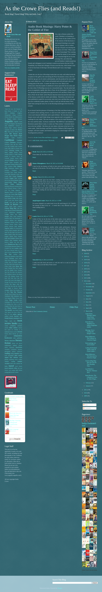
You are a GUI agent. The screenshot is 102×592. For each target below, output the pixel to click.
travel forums (18, 366)
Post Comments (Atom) (40, 311)
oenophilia (7, 349)
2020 (85, 256)
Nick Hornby (18, 226)
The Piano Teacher (13, 282)
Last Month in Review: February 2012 (91, 370)
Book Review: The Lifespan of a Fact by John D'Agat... (91, 377)
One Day (10, 232)
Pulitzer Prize (8, 240)
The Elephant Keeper (13, 276)
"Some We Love (9, 109)
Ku (17, 202)
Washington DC (8, 302)
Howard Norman (12, 188)
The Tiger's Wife (14, 284)
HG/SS (6, 180)
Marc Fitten (13, 216)
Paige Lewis (13, 407)
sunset (11, 363)
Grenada (19, 176)
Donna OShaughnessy (39, 163)
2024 (85, 253)
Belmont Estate (18, 131)
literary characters (10, 340)
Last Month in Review (13, 203)
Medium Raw (13, 220)
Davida (20, 154)
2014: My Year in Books (92, 143)
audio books (36, 140)
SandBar (16, 248)
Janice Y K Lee (14, 196)
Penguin (6, 236)
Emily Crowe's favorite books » (89, 571)
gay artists (19, 333)
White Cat (19, 306)
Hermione (7, 186)
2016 (85, 269)
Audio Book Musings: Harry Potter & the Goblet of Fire (90, 316)
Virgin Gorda (13, 300)
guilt (6, 336)
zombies (17, 372)
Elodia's (12, 160)
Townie (7, 294)
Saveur (8, 250)
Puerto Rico (19, 238)
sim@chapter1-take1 (39, 200)
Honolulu (16, 186)
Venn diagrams (8, 298)
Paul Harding (19, 234)
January (88, 386)
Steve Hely (9, 264)
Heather (35, 177)
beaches (16, 316)
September (89, 293)
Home (52, 307)
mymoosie (11, 347)
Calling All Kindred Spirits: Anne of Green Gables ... (91, 349)
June (87, 302)
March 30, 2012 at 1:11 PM (53, 200)
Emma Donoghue (14, 162)
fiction (20, 332)
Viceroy (17, 298)
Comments (87, 408)
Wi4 (6, 308)
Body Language (14, 429)
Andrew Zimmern (17, 119)
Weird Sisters (16, 302)
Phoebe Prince (13, 236)
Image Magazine (15, 190)
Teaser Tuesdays (18, 270)
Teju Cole (7, 272)
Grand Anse (8, 176)
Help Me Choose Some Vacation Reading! (92, 78)
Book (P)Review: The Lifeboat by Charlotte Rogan (90, 338)
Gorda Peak (19, 174)
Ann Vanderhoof (9, 125)
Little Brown (8, 210)
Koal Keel (12, 202)
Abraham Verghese (16, 113)
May (87, 305)
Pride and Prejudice (10, 238)
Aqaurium (7, 129)
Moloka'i (12, 222)
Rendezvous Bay (13, 244)
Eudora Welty (18, 164)
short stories (18, 355)
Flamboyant (11, 168)
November (89, 286)
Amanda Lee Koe (14, 400)
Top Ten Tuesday (16, 292)
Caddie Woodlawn (16, 137)
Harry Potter (18, 182)
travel (11, 366)
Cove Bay (7, 146)
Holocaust (12, 186)
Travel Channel (12, 294)
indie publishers (17, 338)
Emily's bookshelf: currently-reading (15, 396)
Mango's (7, 216)
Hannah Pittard (18, 180)
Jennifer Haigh (11, 198)
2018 (85, 262)
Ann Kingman (11, 123)
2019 (85, 259)
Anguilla (9, 121)
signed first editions (11, 357)
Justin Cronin (8, 200)
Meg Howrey (13, 431)
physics (14, 351)
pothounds (19, 351)
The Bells (12, 272)
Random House (17, 240)
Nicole (34, 152)
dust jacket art (9, 329)
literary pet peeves (17, 343)
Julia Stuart (19, 198)
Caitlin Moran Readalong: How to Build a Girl (93, 99)
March (88, 311)
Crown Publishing (9, 150)
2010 (85, 393)
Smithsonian (7, 256)
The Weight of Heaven (11, 288)
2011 (85, 390)
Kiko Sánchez (9, 426)
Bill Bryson (13, 133)
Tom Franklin (16, 290)
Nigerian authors (9, 228)
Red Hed (16, 242)
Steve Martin (15, 264)
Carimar (7, 142)
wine (10, 370)
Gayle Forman (18, 172)
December (89, 283)
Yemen (20, 310)
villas (15, 368)
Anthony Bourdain (17, 127)
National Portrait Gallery (11, 224)
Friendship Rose (9, 172)
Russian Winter (16, 246)
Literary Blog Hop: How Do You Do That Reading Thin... (90, 363)
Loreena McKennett (17, 210)
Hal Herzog (11, 180)
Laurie (35, 216)
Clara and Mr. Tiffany (16, 144)
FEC (6, 166)
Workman (20, 308)
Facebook (10, 166)
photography (7, 351)
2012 (85, 281)
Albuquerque (8, 115)
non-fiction (19, 347)
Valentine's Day (18, 296)
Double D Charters (10, 156)
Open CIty (14, 232)
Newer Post (30, 307)
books (14, 323)
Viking (6, 300)
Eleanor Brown (14, 158)
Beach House (11, 131)
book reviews (44, 140)
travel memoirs (9, 368)
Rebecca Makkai (9, 242)
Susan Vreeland (8, 268)
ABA (6, 113)
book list (12, 321)
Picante (20, 236)
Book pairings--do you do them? (90, 344)
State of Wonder (13, 262)
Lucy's (6, 212)
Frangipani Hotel (17, 170)
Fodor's (17, 168)
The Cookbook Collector (10, 274)
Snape (17, 256)
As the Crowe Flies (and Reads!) (42, 8)
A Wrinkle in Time (17, 111)
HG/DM (20, 178)
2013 (85, 278)
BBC (16, 129)
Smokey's (13, 256)
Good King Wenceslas (10, 174)
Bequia (6, 133)
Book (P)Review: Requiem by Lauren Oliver (93, 165)
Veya (13, 298)
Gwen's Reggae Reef (11, 178)
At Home (12, 129)
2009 (85, 396)
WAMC (20, 300)
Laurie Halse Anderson (15, 206)
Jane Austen (11, 194)
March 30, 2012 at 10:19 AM (54, 163)
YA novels (51, 140)
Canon (11, 406)
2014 (85, 275)
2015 (85, 272)
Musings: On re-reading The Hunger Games (90, 331)
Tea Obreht (10, 270)
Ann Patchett (18, 123)
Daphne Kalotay (13, 152)
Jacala (6, 194)
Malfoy (20, 214)
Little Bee (19, 208)
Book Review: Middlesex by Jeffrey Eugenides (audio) (91, 324)
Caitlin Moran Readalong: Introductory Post (93, 211)
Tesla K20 (36, 260)
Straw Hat (19, 266)
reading (7, 353)
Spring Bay (14, 260)
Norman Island (8, 230)
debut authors (13, 327)
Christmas (13, 142)
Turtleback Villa (9, 296)
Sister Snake (13, 398)
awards (11, 316)
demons (20, 327)
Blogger (60, 588)
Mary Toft (12, 218)
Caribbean (9, 140)
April (87, 308)
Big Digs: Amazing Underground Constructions (14, 422)
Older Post (74, 307)
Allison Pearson (8, 117)
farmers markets (13, 332)
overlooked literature (16, 349)
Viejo (21, 298)
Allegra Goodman (17, 115)
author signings (17, 314)
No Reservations (18, 228)
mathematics (8, 345)
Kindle (20, 200)
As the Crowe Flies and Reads (14, 35)
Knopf (6, 202)
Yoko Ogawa (8, 312)
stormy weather (18, 359)
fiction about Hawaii (10, 333)
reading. (12, 353)
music (6, 347)
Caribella (19, 140)
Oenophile (14, 230)
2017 (85, 265)
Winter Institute (12, 308)
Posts (85, 405)
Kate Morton (15, 200)
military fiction (17, 345)
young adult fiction (17, 370)
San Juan (11, 248)
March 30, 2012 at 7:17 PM (45, 216)
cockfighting (13, 325)
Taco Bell (15, 268)
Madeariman (12, 212)
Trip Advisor (19, 294)
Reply (34, 157)
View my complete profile (12, 68)
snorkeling (11, 359)
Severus (10, 252)
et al (20, 329)
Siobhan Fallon (18, 254)
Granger (14, 176)
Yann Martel (15, 310)
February (88, 383)
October (88, 289)
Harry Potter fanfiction (13, 184)
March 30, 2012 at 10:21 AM (46, 177)
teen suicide (17, 363)
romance (16, 353)
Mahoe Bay (13, 214)
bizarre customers (14, 318)
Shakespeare (15, 252)
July (87, 299)
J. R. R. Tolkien (17, 192)
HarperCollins (8, 182)
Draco (18, 156)
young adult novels (9, 372)
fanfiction (7, 332)
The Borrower (18, 272)
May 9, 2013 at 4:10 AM (46, 260)
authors (6, 316)
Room (10, 246)
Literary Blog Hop (10, 208)
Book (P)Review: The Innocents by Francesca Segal (91, 356)
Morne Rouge (18, 222)
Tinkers (11, 290)
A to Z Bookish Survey (92, 230)
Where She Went (13, 306)
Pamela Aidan (11, 234)
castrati (6, 325)
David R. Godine (13, 154)
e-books (16, 329)
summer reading (10, 361)
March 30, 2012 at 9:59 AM (45, 152)
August (88, 296)
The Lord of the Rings (14, 280)
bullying (20, 323)
